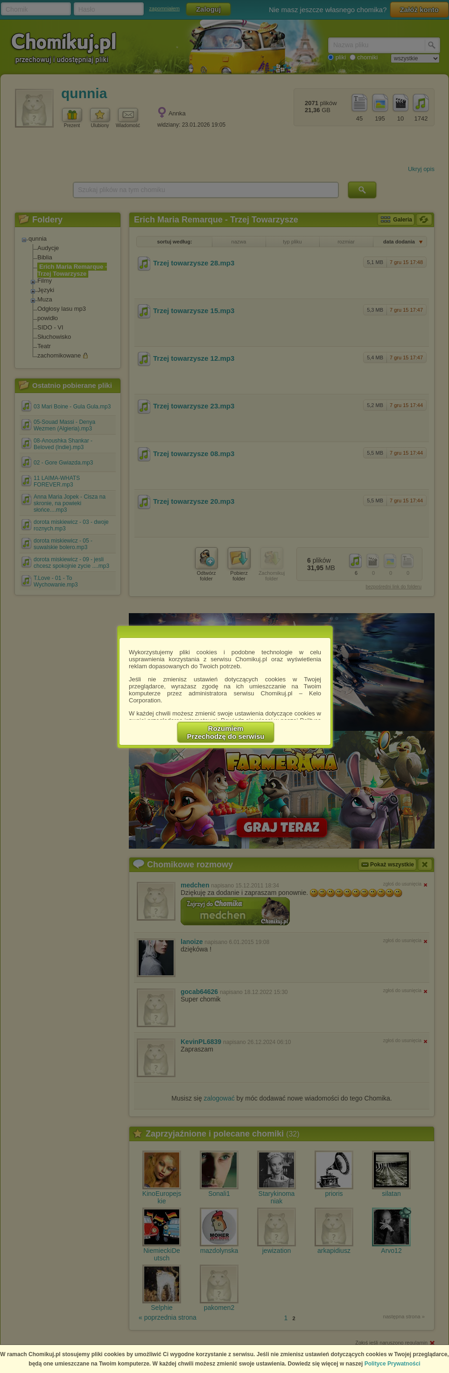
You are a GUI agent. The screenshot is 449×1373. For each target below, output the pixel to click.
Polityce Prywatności (393, 1363)
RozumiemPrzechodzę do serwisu (226, 732)
